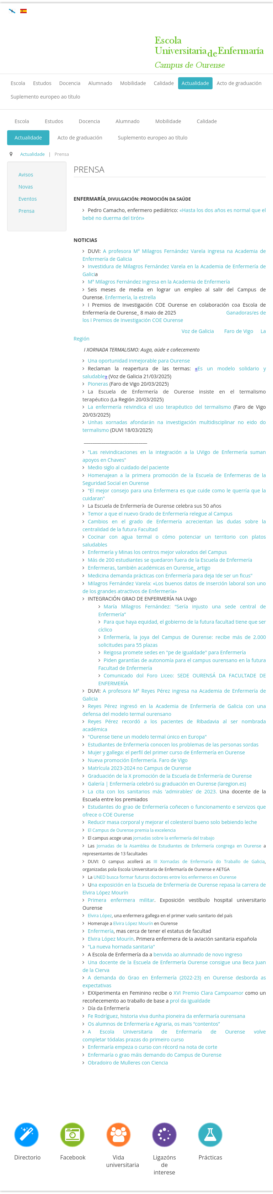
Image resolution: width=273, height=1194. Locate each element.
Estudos (42, 83)
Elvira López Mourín (133, 923)
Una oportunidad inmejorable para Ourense (139, 360)
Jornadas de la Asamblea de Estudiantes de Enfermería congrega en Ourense (180, 846)
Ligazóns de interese (164, 1164)
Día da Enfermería (109, 1008)
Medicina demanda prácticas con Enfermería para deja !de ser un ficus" (171, 575)
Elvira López (100, 916)
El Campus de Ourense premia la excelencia (132, 830)
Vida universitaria (122, 1161)
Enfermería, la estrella (130, 297)
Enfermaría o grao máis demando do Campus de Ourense (154, 1054)
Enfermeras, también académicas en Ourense (140, 567)
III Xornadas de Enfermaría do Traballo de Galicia (209, 861)
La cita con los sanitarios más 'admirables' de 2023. (152, 791)
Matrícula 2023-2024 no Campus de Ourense (139, 768)
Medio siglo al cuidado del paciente (128, 467)
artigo (203, 567)
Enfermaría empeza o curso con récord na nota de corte (153, 1047)
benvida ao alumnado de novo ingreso (198, 954)
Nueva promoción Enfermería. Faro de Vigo (138, 760)
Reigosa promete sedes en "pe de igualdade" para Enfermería (175, 652)
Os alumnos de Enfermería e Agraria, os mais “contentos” (154, 1023)
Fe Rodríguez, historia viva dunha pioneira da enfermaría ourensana (166, 1016)
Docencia (70, 83)
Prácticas (210, 1157)
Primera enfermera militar (121, 900)
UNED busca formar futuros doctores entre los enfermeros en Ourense (164, 877)
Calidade (164, 83)
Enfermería (101, 931)
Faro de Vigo (238, 331)
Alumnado (100, 83)
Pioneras (98, 383)
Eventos (27, 198)
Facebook (72, 1157)
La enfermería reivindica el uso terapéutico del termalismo (159, 406)
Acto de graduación (239, 83)
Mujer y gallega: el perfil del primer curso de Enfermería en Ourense (166, 752)
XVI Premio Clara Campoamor (208, 992)
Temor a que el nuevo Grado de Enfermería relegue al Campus (160, 513)
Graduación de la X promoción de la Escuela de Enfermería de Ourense (170, 775)
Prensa (26, 210)
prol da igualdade (189, 1000)
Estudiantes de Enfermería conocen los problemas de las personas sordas (173, 744)
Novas (25, 186)
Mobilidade (133, 83)
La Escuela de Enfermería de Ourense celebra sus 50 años (154, 505)
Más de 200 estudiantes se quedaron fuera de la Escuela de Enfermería (170, 559)
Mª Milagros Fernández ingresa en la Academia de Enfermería (159, 281)
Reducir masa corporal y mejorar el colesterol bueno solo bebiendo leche (172, 822)
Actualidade (195, 83)
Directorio (27, 1157)
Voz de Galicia (198, 331)
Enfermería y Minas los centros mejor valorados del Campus (157, 552)
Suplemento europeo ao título (45, 96)
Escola (18, 83)
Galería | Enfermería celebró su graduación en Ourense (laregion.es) (167, 783)
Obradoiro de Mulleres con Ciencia (128, 1062)
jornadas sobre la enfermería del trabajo (173, 838)
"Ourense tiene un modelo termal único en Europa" (147, 736)
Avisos (25, 174)
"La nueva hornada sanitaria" (121, 946)
